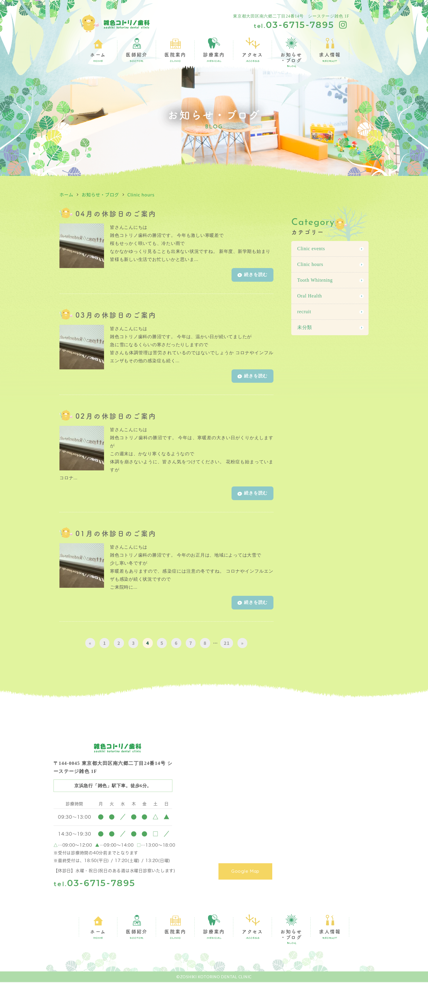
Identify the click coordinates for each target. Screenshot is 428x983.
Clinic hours (141, 194)
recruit (304, 311)
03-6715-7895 (294, 25)
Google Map (249, 870)
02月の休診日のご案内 (116, 416)
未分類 (304, 327)
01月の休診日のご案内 (116, 533)
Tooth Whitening (315, 280)
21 (227, 643)
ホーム (66, 194)
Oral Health (309, 295)
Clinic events (311, 248)
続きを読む (252, 275)
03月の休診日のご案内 (116, 314)
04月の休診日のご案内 (116, 213)
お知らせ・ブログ (100, 194)
